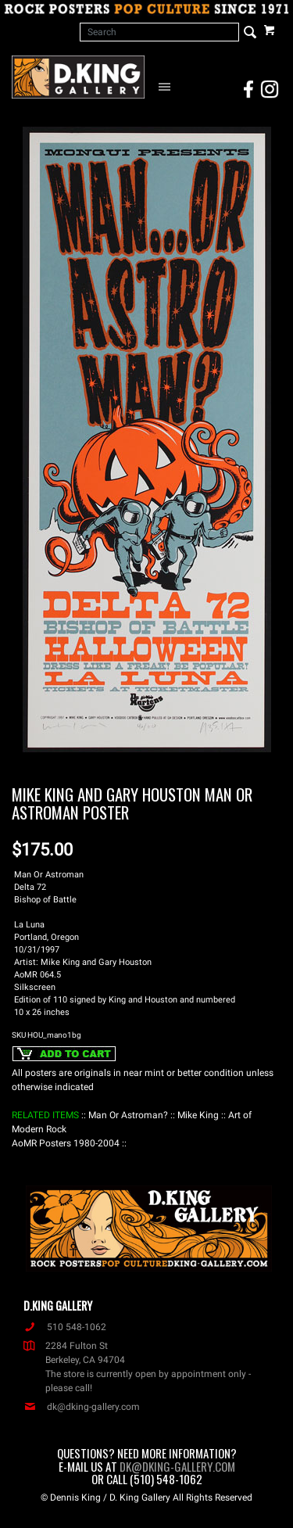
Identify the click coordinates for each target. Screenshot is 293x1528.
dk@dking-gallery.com (81, 1406)
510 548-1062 (64, 1327)
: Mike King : (198, 1115)
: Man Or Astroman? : (128, 1115)
